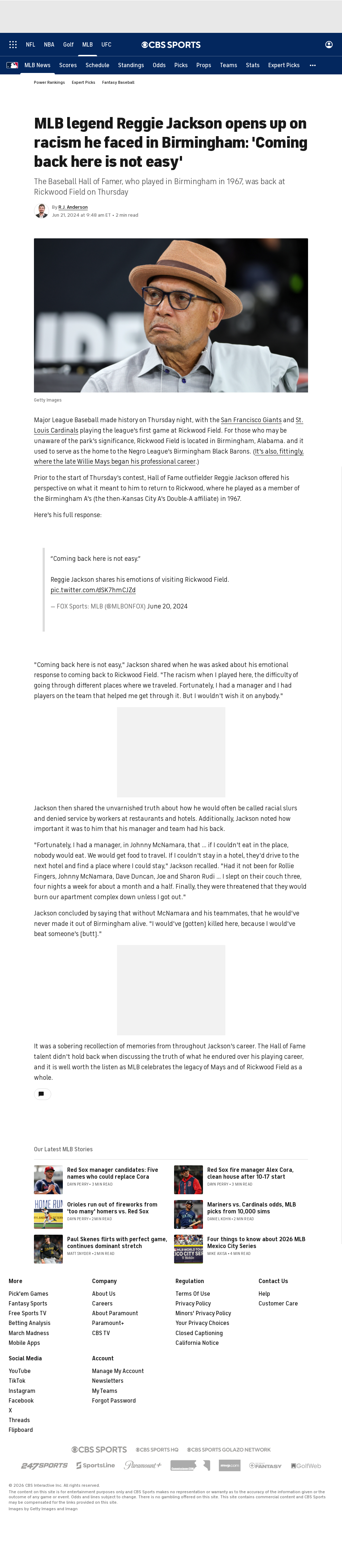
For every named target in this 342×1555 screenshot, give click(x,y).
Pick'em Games (28, 1294)
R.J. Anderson (73, 207)
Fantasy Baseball (118, 82)
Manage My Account (118, 1371)
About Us (104, 1294)
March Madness (29, 1333)
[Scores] (68, 65)
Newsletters (108, 1381)
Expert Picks (83, 82)
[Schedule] (97, 65)
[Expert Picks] (284, 65)
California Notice (197, 1343)
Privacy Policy (193, 1303)
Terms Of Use (193, 1294)
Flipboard (21, 1430)
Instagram (22, 1391)
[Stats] (253, 65)
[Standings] (131, 65)
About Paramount (115, 1313)
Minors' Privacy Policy (203, 1313)
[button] (313, 65)
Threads (19, 1420)
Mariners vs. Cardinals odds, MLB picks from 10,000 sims (251, 1208)
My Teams (104, 1391)
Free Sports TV (28, 1313)
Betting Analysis (30, 1323)
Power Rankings (49, 82)
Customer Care (278, 1303)
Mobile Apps (24, 1343)
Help (264, 1294)
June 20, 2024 (167, 606)
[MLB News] (37, 65)
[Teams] (229, 65)
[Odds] (159, 65)
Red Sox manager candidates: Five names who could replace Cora (112, 1173)
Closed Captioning (199, 1333)
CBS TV (101, 1333)
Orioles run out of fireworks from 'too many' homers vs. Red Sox (112, 1208)
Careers (102, 1303)
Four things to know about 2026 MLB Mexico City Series (256, 1243)
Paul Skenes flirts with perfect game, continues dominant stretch (117, 1243)
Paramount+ (108, 1323)
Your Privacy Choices (202, 1323)
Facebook (21, 1400)
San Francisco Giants (251, 420)
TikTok (17, 1381)
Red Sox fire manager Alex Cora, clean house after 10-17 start (250, 1173)
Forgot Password (114, 1400)
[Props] (204, 65)
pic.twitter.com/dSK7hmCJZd (93, 590)
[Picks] (181, 65)
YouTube (20, 1371)
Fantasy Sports (28, 1303)
